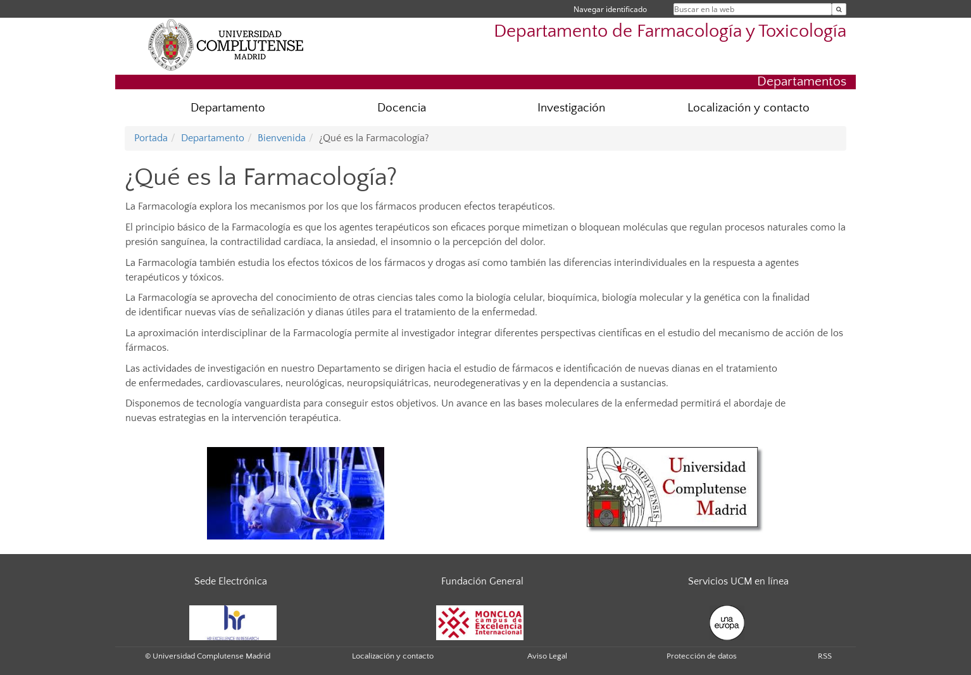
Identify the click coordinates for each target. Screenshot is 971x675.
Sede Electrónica (230, 581)
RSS (825, 656)
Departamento (228, 108)
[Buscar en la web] (839, 9)
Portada (151, 138)
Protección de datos (702, 656)
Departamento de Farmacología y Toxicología (670, 31)
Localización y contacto (748, 108)
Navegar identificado (610, 9)
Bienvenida (282, 138)
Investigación (571, 108)
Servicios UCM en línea (738, 581)
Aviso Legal (547, 656)
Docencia (401, 108)
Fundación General (482, 581)
